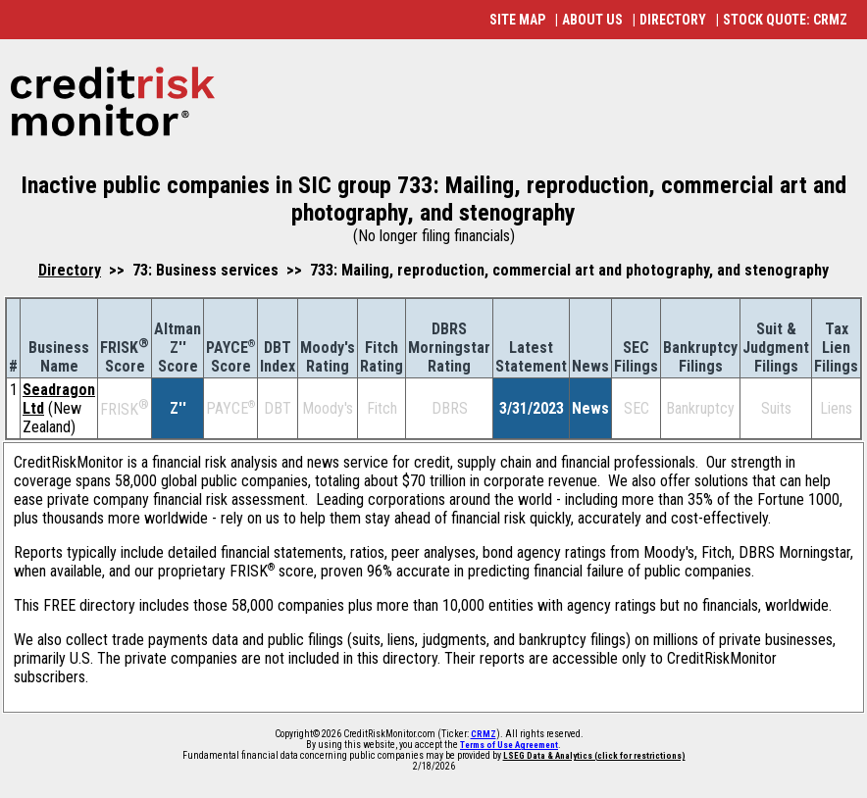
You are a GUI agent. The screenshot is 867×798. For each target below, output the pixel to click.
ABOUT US (592, 19)
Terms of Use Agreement (509, 745)
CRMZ (483, 734)
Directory (69, 270)
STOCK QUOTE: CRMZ (785, 19)
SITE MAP (517, 19)
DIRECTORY (672, 19)
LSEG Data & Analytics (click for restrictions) (594, 756)
